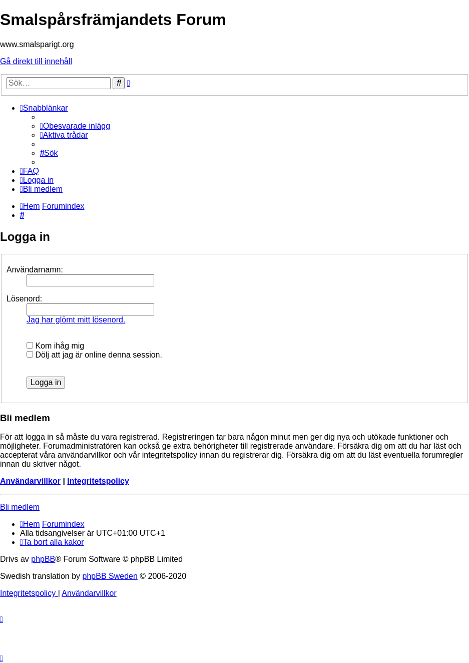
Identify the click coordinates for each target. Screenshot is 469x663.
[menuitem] (75, 126)
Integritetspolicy (98, 481)
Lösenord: (24, 298)
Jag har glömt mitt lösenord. (76, 319)
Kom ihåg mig (55, 346)
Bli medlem (20, 507)
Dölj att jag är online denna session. (94, 355)
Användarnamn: (35, 269)
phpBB (43, 559)
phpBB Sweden (110, 576)
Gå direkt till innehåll (36, 61)
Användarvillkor (30, 481)
